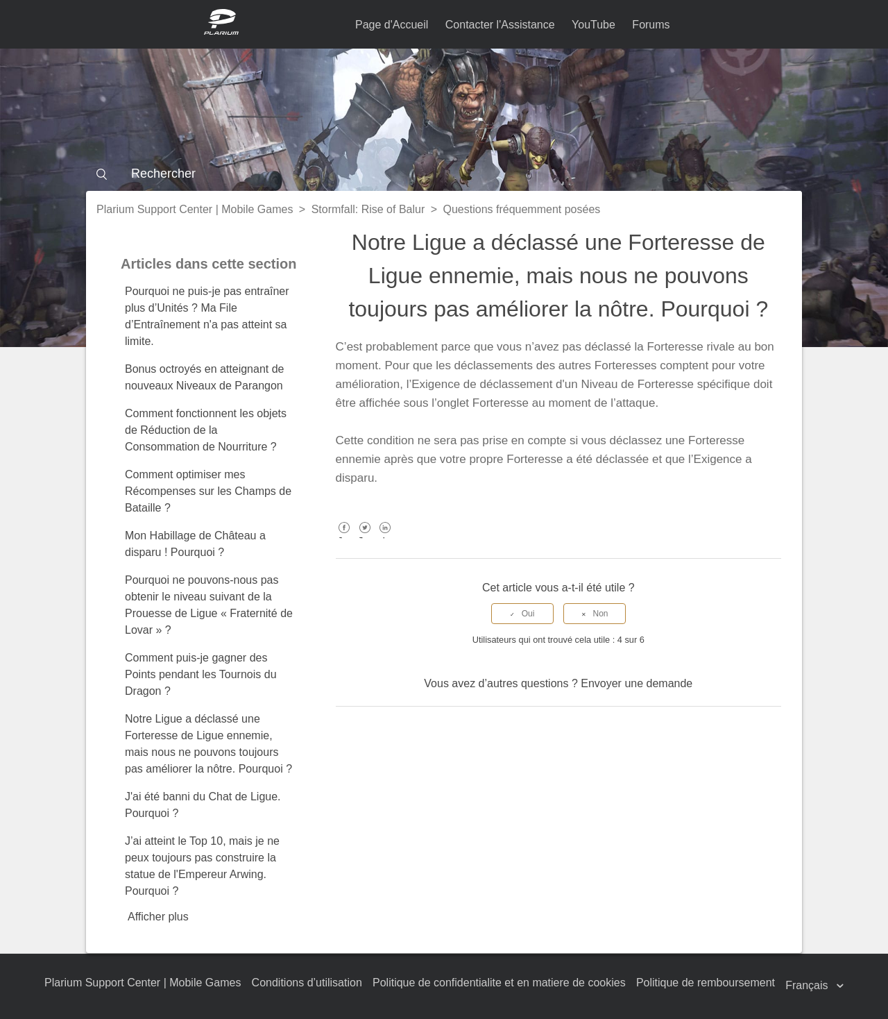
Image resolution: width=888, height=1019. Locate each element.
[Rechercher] (444, 173)
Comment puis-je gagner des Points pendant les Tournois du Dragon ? (201, 674)
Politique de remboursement (705, 982)
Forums (650, 25)
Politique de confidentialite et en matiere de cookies (499, 982)
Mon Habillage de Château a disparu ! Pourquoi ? (195, 544)
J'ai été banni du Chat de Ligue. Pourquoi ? (203, 805)
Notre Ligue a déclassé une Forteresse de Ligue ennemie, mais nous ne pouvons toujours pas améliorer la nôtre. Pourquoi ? (208, 744)
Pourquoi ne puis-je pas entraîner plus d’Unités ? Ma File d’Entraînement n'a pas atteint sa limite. (207, 316)
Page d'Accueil (391, 25)
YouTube (593, 25)
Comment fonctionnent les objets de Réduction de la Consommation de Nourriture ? (206, 430)
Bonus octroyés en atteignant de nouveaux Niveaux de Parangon (204, 377)
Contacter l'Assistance (500, 25)
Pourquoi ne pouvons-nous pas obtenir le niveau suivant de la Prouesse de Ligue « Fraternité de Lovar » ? (209, 605)
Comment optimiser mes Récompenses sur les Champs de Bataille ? (208, 491)
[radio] (522, 613)
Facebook (344, 537)
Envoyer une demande (636, 683)
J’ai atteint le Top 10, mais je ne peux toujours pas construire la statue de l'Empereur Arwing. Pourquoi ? (202, 866)
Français (808, 985)
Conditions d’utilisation (307, 982)
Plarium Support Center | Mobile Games (194, 209)
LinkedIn (385, 537)
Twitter (364, 537)
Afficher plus (158, 917)
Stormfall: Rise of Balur (368, 209)
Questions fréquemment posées (522, 209)
